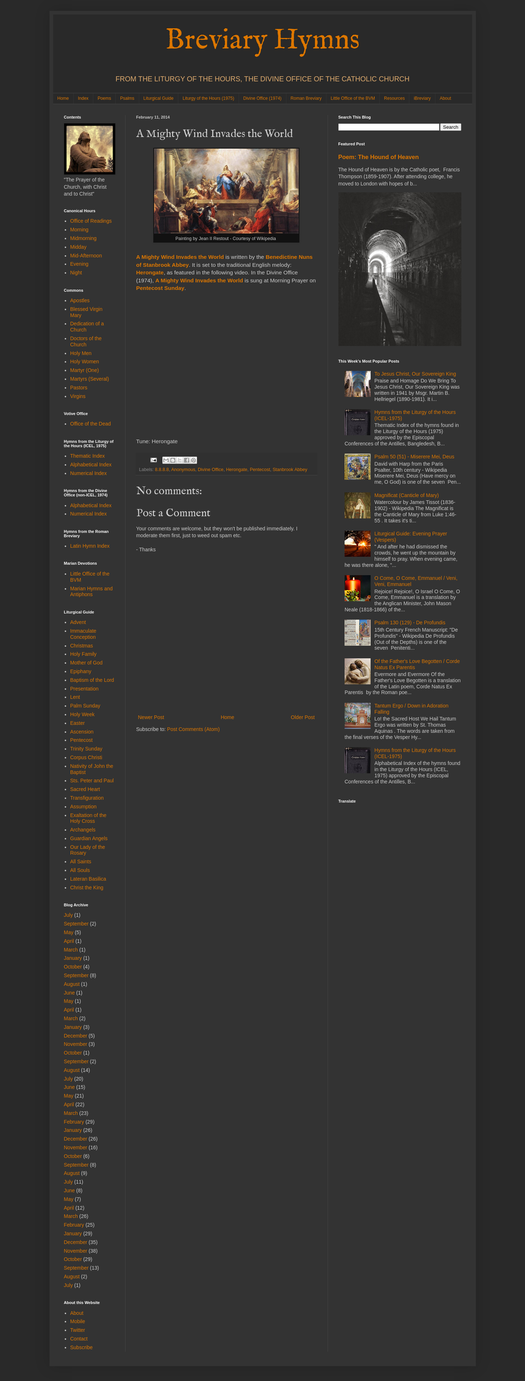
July (68, 915)
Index (83, 98)
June (69, 993)
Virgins (78, 396)
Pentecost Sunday (160, 288)
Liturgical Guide (159, 98)
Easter (77, 723)
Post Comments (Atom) (193, 729)
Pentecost (260, 469)
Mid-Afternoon (86, 255)
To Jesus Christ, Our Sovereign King (415, 374)
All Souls (80, 870)
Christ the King (86, 887)
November (76, 1044)
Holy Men (80, 353)
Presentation (84, 689)
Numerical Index (88, 473)
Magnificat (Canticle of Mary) (407, 495)
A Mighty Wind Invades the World (180, 257)
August (72, 984)
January (73, 958)
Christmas (81, 646)
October (73, 967)
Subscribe (81, 1347)
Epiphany (80, 671)
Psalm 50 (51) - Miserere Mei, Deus (414, 456)
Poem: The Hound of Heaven (378, 157)
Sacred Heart (85, 789)
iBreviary (422, 98)
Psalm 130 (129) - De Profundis (410, 622)
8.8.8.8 (162, 469)
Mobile (77, 1321)
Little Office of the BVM (353, 98)
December (76, 1036)
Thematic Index (87, 456)
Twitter (77, 1330)
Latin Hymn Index (90, 546)
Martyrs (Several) (89, 379)
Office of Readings (91, 221)
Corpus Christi (86, 757)
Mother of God (86, 663)
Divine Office (210, 469)
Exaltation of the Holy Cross (88, 818)
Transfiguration (87, 798)
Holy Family (83, 654)
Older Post (303, 717)
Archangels (82, 830)
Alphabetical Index (90, 464)
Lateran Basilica (88, 879)
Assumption (83, 806)
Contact (79, 1339)
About (445, 98)
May (68, 932)
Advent (78, 622)
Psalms (127, 98)
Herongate (236, 469)
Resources (394, 98)
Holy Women (84, 361)
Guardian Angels (89, 838)
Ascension (82, 732)
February (74, 1122)
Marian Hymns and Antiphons (91, 592)
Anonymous (183, 469)
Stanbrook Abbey (290, 469)
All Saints (80, 861)
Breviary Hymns (262, 40)
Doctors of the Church (86, 341)
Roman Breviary (306, 98)
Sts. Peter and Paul (92, 780)
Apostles (80, 300)
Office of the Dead (90, 424)
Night (76, 272)
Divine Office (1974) (262, 98)
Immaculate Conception (83, 634)
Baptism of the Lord (92, 680)
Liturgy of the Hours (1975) (208, 98)
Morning (79, 229)
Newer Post (151, 717)
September (76, 924)
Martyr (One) (84, 370)
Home (63, 98)
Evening (79, 264)
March (71, 950)
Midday (78, 247)
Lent (75, 697)
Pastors (78, 387)
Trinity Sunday (86, 749)
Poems (104, 98)
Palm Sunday (85, 706)
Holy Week (82, 714)
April (69, 941)
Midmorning (83, 238)
